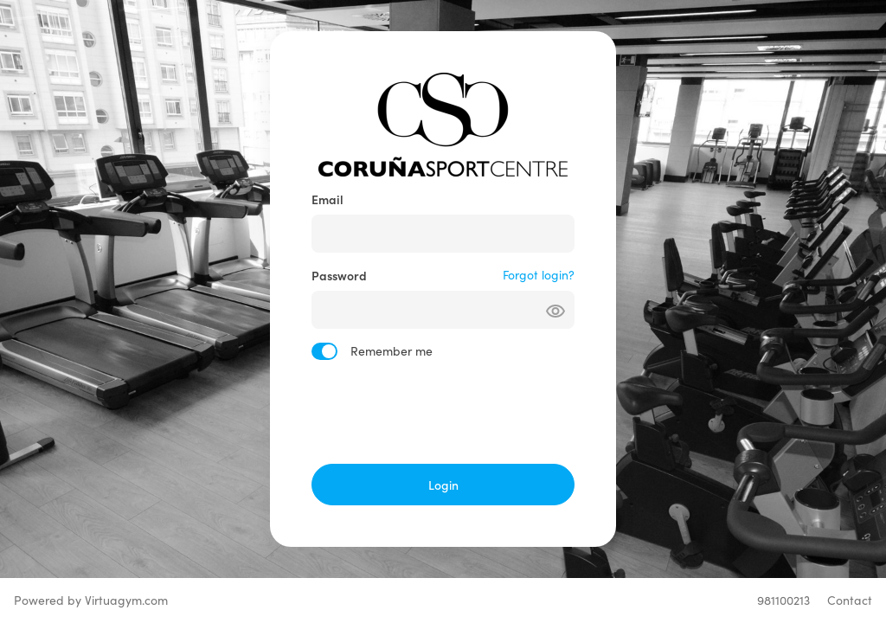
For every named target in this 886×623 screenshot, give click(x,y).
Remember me (391, 351)
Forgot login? (539, 275)
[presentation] (443, 412)
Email (327, 199)
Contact (849, 600)
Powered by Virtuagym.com (91, 600)
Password (339, 275)
